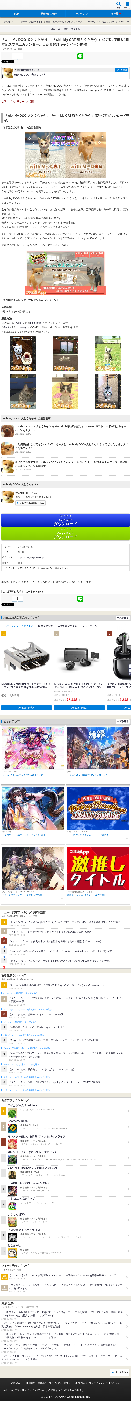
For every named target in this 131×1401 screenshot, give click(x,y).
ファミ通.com (96, 1383)
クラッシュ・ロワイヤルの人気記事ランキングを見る (26, 1077)
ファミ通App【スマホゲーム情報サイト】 (22, 21)
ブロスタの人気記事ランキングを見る (19, 1022)
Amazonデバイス (67, 626)
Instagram (35, 322)
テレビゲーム (89, 626)
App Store (65, 520)
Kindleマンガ (45, 626)
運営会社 (42, 1383)
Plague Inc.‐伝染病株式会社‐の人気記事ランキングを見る (27, 1048)
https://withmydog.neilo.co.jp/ (31, 557)
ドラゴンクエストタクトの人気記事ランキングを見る (26, 1090)
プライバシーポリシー (61, 1383)
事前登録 (55, 29)
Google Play (65, 533)
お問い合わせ (17, 1383)
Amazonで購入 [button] (26, 707)
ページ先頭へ (121, 1372)
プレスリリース (74, 21)
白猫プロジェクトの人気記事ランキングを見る (23, 1035)
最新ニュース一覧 (55, 21)
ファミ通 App (12, 5)
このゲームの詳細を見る (32, 503)
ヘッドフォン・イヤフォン (18, 626)
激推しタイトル (72, 29)
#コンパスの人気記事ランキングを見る (20, 993)
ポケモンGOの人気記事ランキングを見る (21, 1064)
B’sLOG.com (112, 1383)
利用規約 (30, 1383)
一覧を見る (122, 617)
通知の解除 (81, 1383)
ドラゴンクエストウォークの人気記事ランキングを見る (27, 1009)
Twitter (18, 322)
